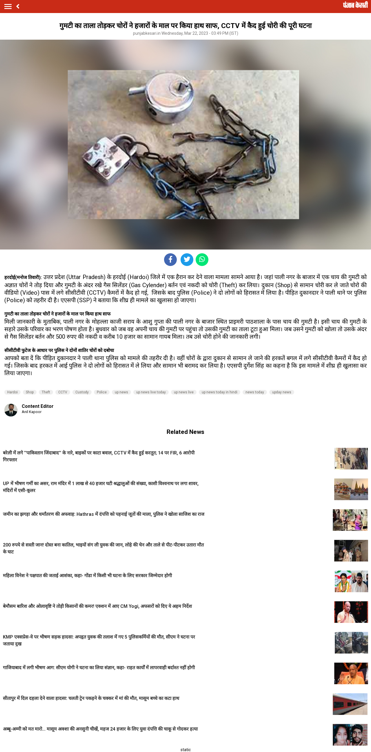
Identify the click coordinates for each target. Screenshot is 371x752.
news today (254, 392)
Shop (30, 392)
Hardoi (12, 392)
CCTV (62, 392)
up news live (184, 392)
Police (102, 392)
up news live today (151, 392)
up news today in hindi (219, 392)
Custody (82, 392)
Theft (46, 392)
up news (121, 392)
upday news (281, 392)
